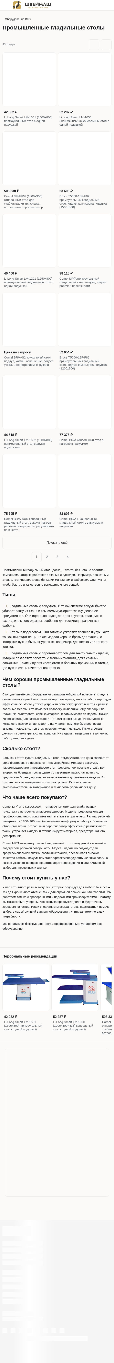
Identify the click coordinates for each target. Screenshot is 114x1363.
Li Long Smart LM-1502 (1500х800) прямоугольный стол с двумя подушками (28, 443)
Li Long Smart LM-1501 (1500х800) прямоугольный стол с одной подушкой (28, 120)
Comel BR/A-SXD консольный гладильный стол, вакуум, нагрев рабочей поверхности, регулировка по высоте (29, 524)
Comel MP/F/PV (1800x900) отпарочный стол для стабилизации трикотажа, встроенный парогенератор (23, 201)
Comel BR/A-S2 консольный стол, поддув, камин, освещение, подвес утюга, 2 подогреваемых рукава (28, 361)
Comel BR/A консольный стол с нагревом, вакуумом (82, 441)
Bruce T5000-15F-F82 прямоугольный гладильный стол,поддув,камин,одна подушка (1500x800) (83, 201)
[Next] (77, 557)
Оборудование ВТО (18, 19)
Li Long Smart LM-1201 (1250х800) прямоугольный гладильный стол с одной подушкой (28, 282)
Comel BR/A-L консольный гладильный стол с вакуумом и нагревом (81, 522)
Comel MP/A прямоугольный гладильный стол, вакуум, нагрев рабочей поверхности (83, 282)
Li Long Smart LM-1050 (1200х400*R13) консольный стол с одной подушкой (84, 120)
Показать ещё (57, 542)
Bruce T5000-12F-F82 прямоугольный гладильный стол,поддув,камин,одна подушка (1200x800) (83, 363)
